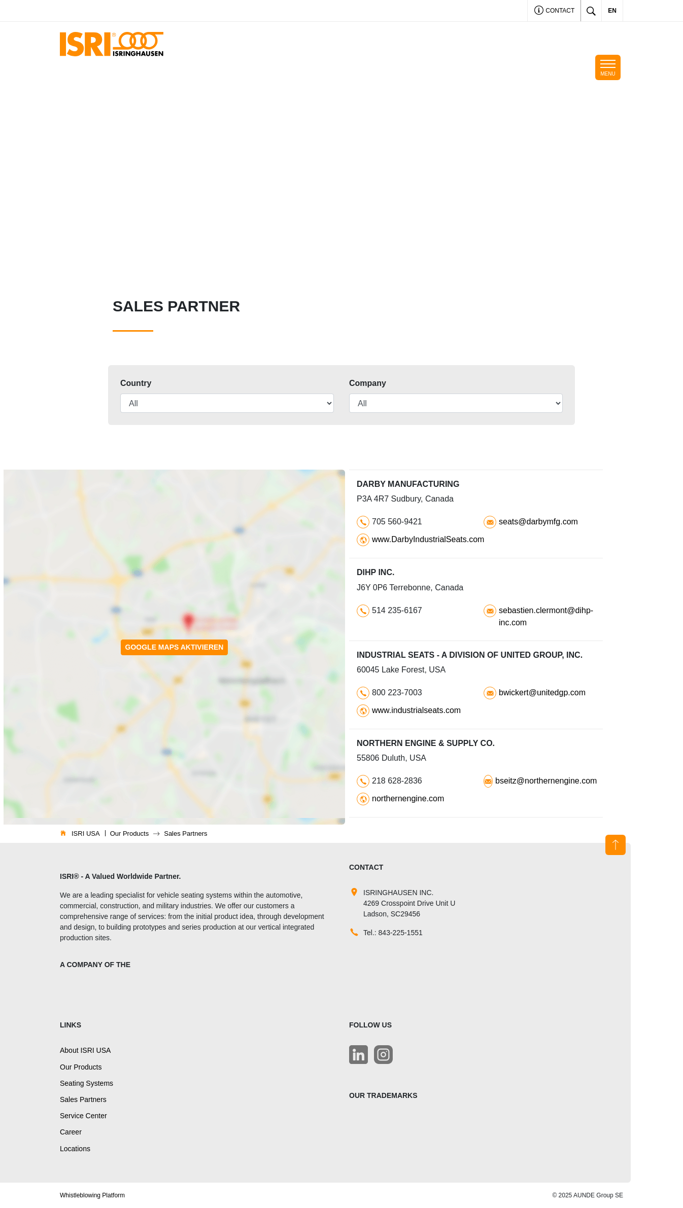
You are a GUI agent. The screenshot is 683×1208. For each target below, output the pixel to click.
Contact (554, 11)
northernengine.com (408, 798)
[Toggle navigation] (608, 67)
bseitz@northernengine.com (546, 780)
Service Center (83, 1116)
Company (367, 383)
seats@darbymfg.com (538, 521)
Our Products (80, 1067)
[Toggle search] (591, 10)
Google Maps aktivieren (174, 647)
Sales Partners (83, 1099)
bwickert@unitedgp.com (542, 692)
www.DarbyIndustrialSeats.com (428, 539)
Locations (75, 1149)
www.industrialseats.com (416, 710)
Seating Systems (86, 1083)
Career (71, 1132)
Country (135, 383)
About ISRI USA (85, 1050)
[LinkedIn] (358, 1054)
